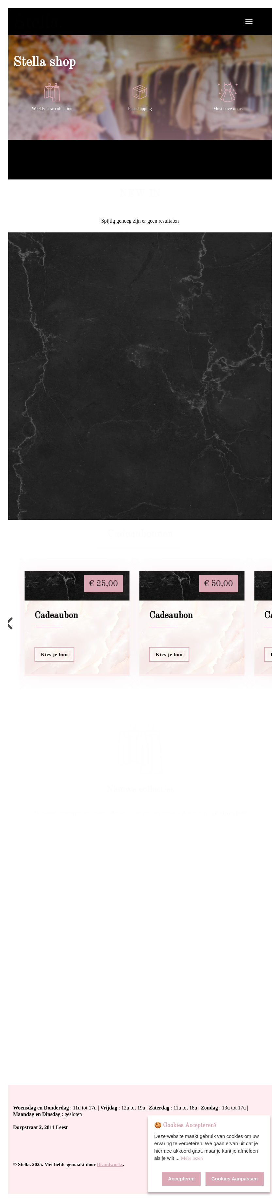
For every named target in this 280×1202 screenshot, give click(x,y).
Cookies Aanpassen (234, 1178)
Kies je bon (54, 654)
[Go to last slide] (9, 623)
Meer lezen (192, 1158)
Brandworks (110, 1164)
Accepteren (181, 1178)
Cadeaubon (56, 615)
